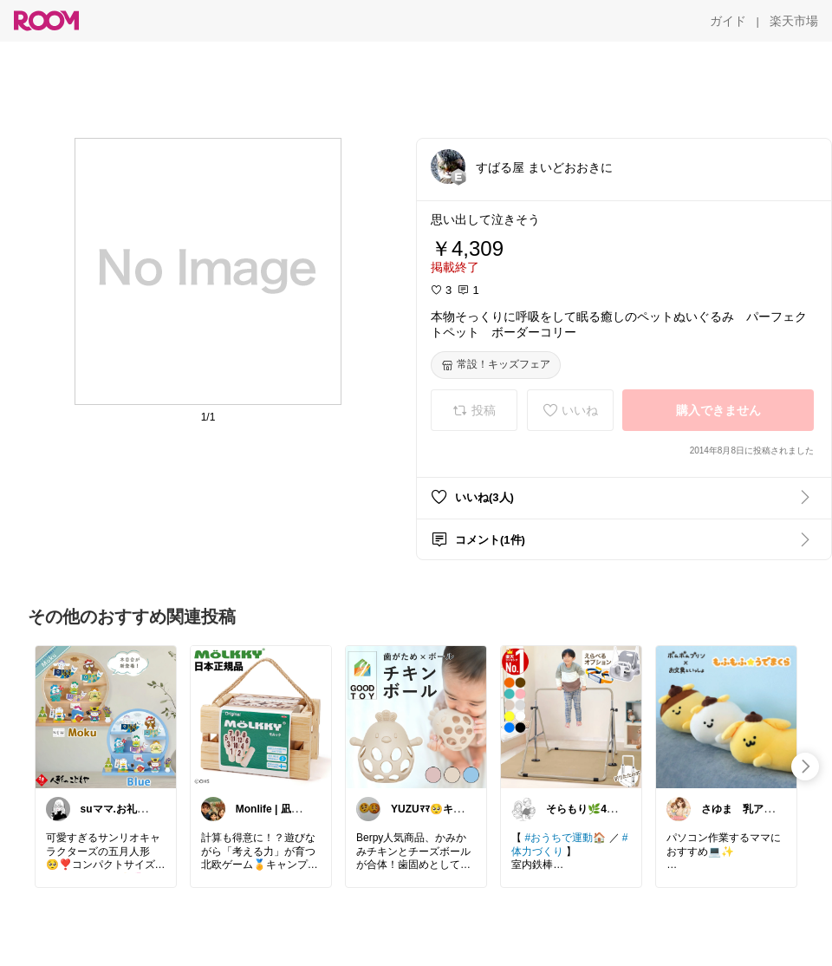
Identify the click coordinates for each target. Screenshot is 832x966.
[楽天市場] (794, 21)
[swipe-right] (805, 766)
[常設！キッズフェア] (496, 365)
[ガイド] (728, 21)
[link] (106, 716)
